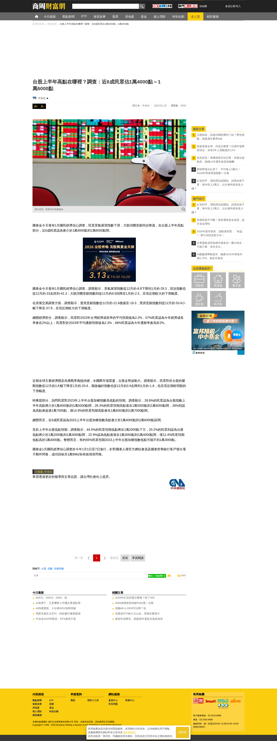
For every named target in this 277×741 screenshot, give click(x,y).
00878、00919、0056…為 (51, 597)
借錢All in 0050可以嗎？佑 (130, 608)
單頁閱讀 (137, 557)
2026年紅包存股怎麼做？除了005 (135, 597)
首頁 (40, 16)
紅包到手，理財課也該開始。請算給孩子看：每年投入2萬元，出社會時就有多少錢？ (217, 184)
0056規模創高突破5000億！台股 (134, 602)
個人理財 (37, 711)
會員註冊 (230, 6)
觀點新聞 (37, 700)
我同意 (182, 732)
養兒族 (236, 285)
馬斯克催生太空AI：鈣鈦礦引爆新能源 (58, 613)
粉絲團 (203, 6)
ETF (51, 700)
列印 (183, 575)
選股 (72, 700)
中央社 (42, 98)
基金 (51, 707)
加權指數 (59, 568)
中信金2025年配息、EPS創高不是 (56, 618)
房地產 (36, 707)
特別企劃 (53, 711)
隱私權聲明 (129, 732)
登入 (238, 6)
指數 (50, 568)
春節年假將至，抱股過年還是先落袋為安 (139, 618)
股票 (51, 704)
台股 (43, 568)
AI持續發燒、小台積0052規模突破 (56, 608)
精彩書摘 (37, 715)
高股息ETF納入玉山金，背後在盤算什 (137, 613)
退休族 (199, 304)
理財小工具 (93, 700)
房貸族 (218, 285)
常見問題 (113, 704)
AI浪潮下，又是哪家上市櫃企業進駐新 (58, 602)
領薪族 (199, 285)
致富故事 (37, 704)
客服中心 (129, 700)
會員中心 (113, 700)
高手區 (218, 304)
